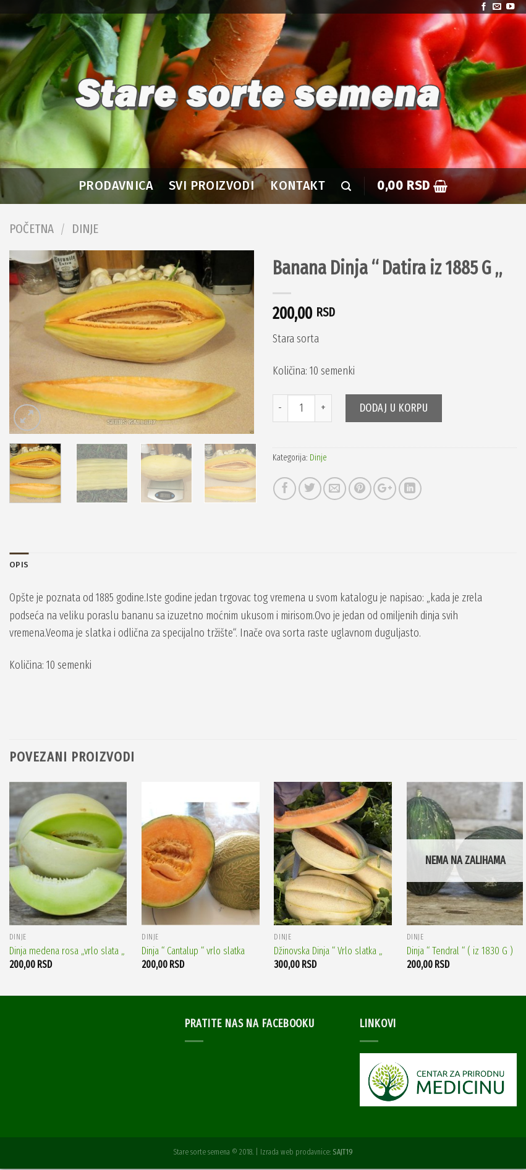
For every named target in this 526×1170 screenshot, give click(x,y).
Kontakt (297, 186)
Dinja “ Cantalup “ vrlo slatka (193, 951)
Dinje (85, 228)
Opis (19, 565)
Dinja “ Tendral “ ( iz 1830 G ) (460, 951)
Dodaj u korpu (394, 408)
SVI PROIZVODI (211, 186)
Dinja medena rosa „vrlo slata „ (67, 951)
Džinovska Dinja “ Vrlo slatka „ (328, 951)
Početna (31, 228)
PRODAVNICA (115, 186)
